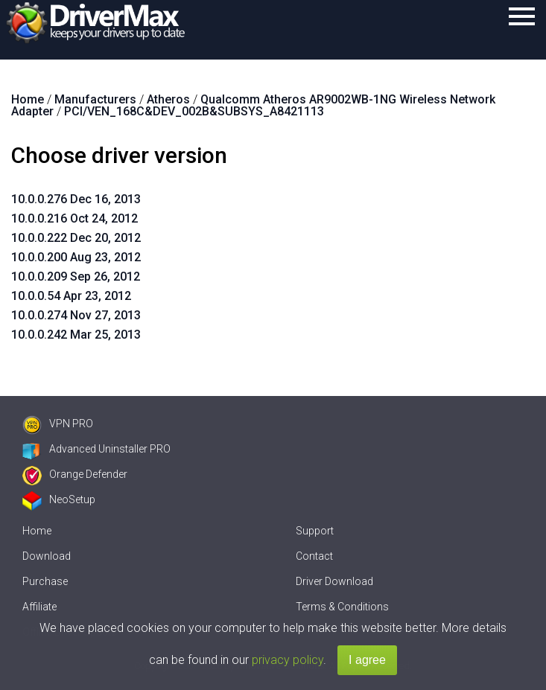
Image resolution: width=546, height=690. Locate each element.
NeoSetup (58, 499)
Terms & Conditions (342, 606)
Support (315, 531)
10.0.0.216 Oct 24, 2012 (74, 218)
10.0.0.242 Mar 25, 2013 (76, 335)
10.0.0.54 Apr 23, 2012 (71, 296)
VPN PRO (57, 423)
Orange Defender (74, 474)
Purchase (45, 581)
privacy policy (287, 660)
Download (46, 556)
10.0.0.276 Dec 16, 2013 (76, 199)
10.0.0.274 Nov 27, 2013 (76, 315)
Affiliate (39, 606)
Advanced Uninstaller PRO (96, 449)
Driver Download (334, 581)
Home (36, 531)
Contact (314, 556)
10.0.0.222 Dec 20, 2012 (76, 238)
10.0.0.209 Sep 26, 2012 (75, 276)
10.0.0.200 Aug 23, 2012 (76, 257)
